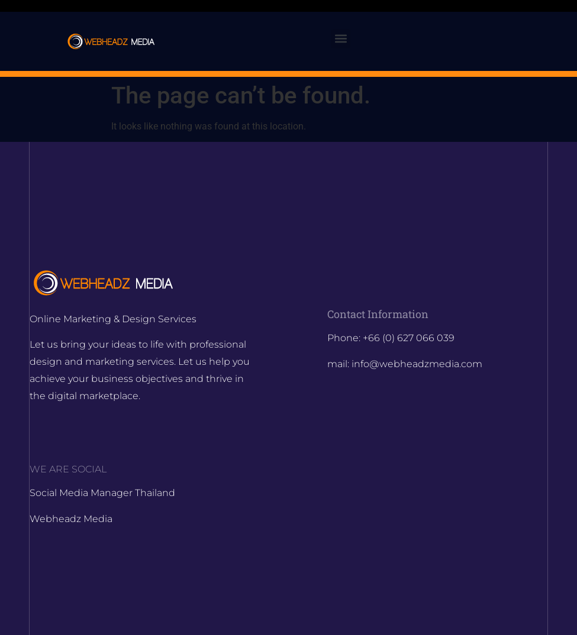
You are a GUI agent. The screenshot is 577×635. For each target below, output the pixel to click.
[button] (340, 38)
